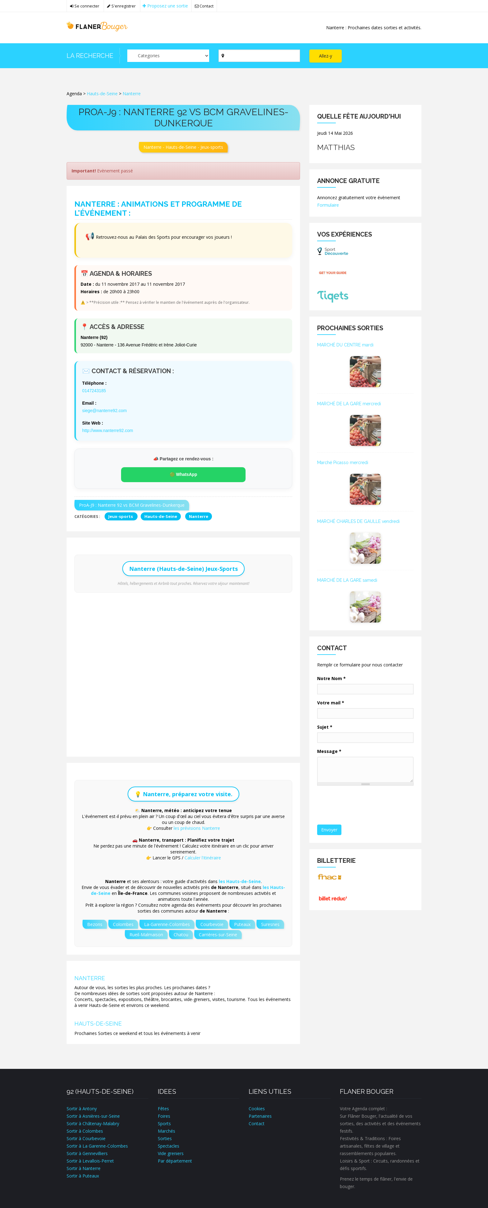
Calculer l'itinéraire (203, 857)
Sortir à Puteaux (83, 1175)
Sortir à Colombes (85, 1130)
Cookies (257, 1108)
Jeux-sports (121, 515)
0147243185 (94, 390)
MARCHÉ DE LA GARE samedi (347, 580)
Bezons (94, 923)
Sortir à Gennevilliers (87, 1152)
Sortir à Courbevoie (86, 1137)
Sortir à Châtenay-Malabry (93, 1123)
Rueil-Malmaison (146, 934)
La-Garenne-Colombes (167, 923)
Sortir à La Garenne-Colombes (97, 1145)
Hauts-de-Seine (102, 93)
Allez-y (325, 56)
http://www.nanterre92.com (108, 429)
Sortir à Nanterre (84, 1167)
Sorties (165, 1137)
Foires (164, 1115)
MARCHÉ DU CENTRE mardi (345, 344)
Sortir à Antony (82, 1108)
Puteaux (242, 923)
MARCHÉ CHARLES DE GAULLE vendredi (358, 521)
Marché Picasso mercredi (342, 462)
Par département (175, 1160)
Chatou (181, 934)
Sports (164, 1123)
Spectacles (168, 1145)
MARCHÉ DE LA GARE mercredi (349, 403)
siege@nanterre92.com (105, 410)
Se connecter (84, 6)
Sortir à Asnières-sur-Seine (93, 1115)
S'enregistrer (121, 6)
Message (329, 751)
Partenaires (260, 1115)
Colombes (123, 923)
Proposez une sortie (165, 6)
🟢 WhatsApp (183, 473)
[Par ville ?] (259, 55)
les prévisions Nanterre (197, 827)
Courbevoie (211, 923)
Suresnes (270, 923)
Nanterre (132, 93)
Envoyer (329, 830)
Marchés (166, 1130)
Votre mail (330, 703)
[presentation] (365, 805)
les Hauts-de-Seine (239, 880)
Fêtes (163, 1108)
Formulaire (328, 205)
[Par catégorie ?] (168, 55)
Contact (204, 6)
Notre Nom (331, 678)
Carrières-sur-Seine (218, 934)
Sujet (324, 727)
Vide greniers (171, 1152)
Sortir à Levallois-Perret (90, 1160)
